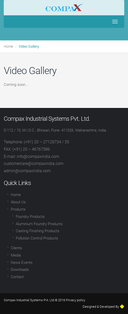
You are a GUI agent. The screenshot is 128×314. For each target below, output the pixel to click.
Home (8, 46)
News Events (22, 262)
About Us (18, 202)
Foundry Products (30, 216)
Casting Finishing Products (37, 231)
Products (18, 209)
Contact (17, 277)
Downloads (20, 269)
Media (16, 255)
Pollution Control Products (37, 238)
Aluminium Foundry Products (39, 224)
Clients (16, 248)
